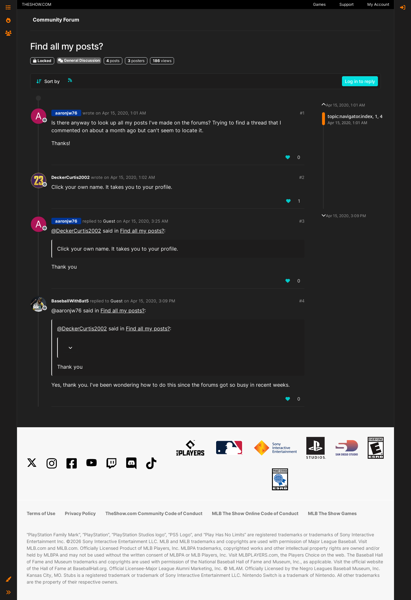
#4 (301, 300)
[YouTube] (91, 463)
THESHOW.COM (36, 4)
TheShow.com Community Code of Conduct (153, 513)
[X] (32, 463)
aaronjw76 (66, 112)
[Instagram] (52, 463)
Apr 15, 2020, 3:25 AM (145, 221)
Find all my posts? (142, 230)
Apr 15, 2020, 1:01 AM (124, 112)
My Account (378, 4)
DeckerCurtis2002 (70, 177)
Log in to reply (360, 81)
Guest (109, 221)
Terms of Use (41, 513)
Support (346, 4)
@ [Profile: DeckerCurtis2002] (76, 230)
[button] (8, 579)
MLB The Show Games (332, 513)
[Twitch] (111, 463)
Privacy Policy (80, 513)
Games (319, 4)
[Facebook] (71, 463)
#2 (301, 177)
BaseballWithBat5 (70, 300)
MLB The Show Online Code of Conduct (255, 513)
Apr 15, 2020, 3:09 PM (152, 300)
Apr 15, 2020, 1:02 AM (132, 177)
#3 (301, 221)
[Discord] (131, 463)
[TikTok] (151, 463)
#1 (302, 112)
